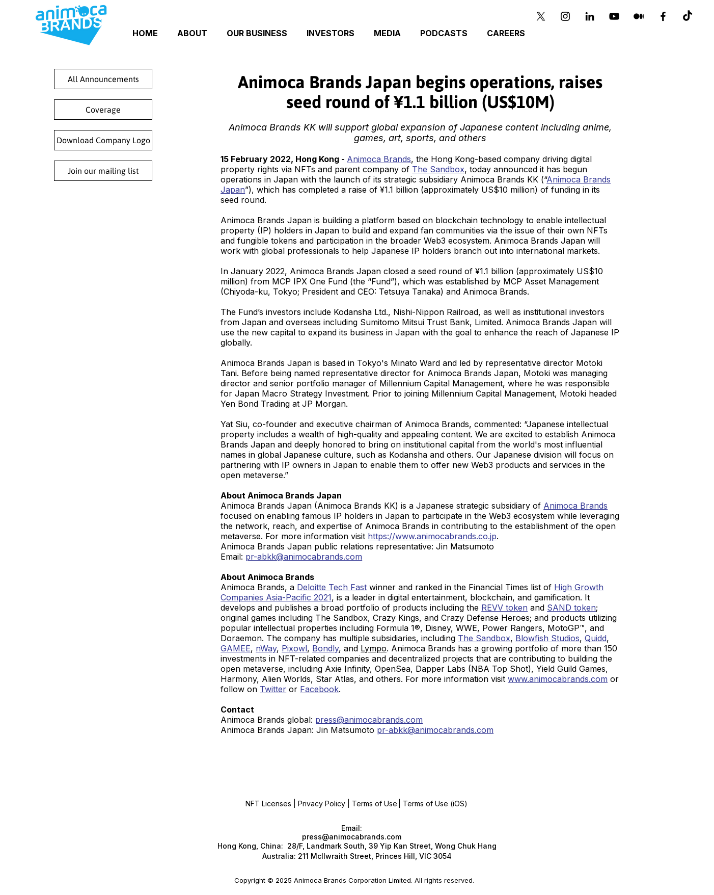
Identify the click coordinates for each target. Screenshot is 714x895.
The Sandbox (438, 169)
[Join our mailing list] (103, 171)
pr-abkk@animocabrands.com (303, 556)
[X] (541, 16)
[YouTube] (614, 16)
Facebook (319, 689)
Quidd (596, 638)
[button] (258, 33)
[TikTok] (687, 16)
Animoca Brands (379, 159)
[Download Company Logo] (103, 140)
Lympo (374, 648)
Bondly (325, 648)
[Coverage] (103, 109)
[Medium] (639, 16)
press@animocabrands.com (369, 720)
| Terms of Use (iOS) (433, 803)
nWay (266, 648)
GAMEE (236, 648)
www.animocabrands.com (558, 679)
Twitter (273, 689)
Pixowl (294, 648)
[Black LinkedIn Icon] (590, 16)
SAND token (571, 607)
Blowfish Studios (547, 638)
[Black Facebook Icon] (663, 16)
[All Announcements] (103, 79)
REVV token (504, 607)
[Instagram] (565, 16)
